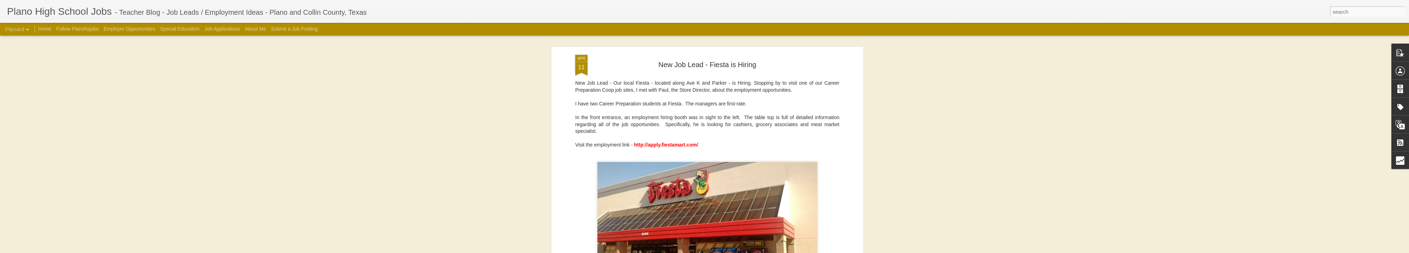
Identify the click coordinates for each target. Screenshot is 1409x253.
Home (44, 29)
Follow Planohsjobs (77, 29)
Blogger (805, 249)
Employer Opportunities (129, 29)
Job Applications (222, 29)
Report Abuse (825, 249)
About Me (255, 29)
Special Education (179, 29)
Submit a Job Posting (294, 29)
